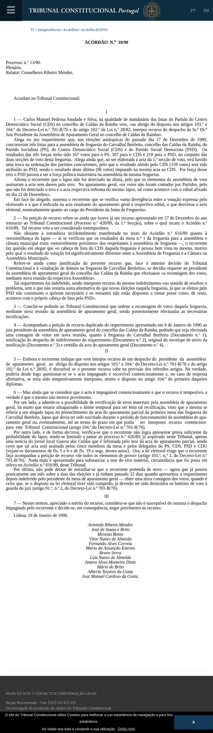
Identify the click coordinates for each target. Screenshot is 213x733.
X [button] (193, 722)
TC (33, 30)
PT (193, 10)
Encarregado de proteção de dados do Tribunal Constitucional (58, 708)
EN (206, 10)
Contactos (45, 693)
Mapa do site (18, 693)
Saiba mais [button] (126, 729)
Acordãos (70, 30)
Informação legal (78, 693)
